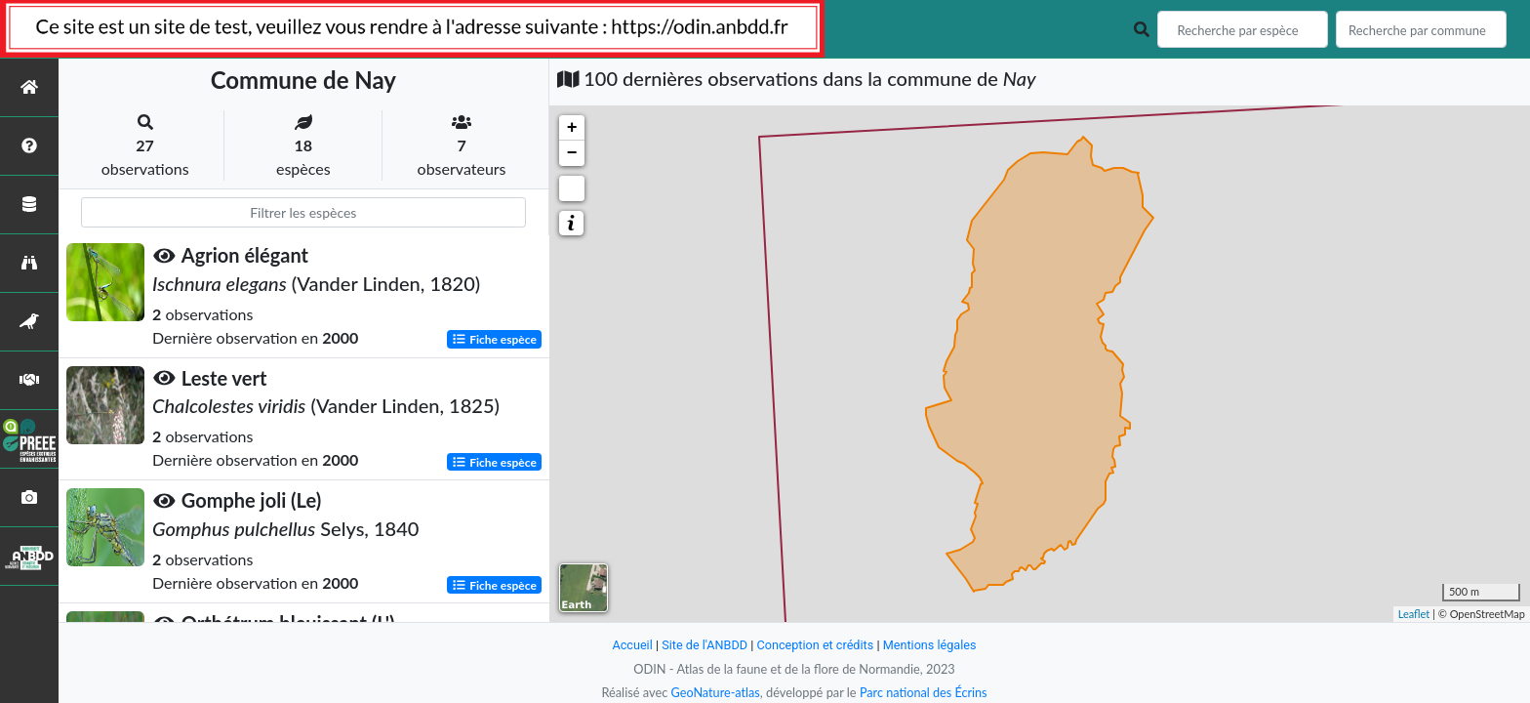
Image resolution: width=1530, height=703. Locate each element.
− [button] (572, 153)
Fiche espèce (494, 338)
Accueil (630, 645)
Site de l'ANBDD (704, 645)
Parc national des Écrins (924, 692)
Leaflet (1414, 613)
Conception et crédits (815, 645)
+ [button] (572, 128)
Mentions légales (931, 645)
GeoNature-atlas (714, 692)
